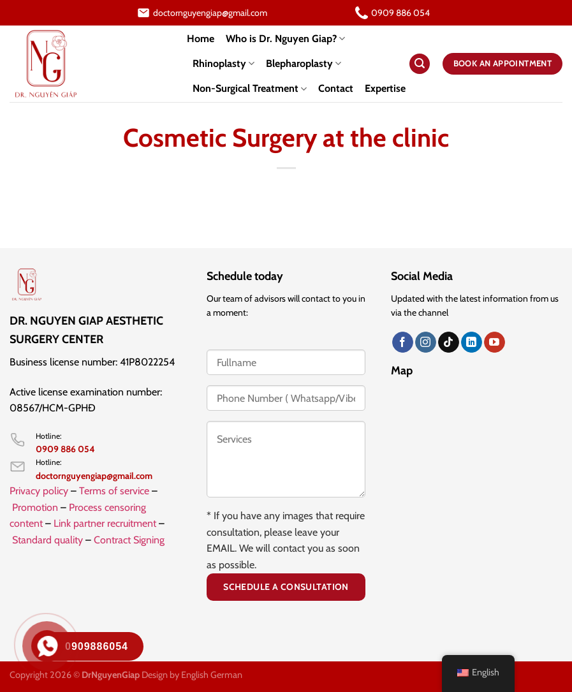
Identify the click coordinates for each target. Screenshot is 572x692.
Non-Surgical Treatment (250, 88)
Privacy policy (39, 491)
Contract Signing (129, 540)
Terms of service (114, 491)
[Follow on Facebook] (402, 342)
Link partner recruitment (105, 523)
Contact (335, 88)
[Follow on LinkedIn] (471, 342)
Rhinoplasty (223, 63)
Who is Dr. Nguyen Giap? (285, 39)
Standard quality (47, 540)
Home (200, 39)
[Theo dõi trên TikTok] (448, 342)
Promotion (35, 507)
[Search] (419, 64)
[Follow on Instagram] (425, 342)
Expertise (385, 88)
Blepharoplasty (303, 63)
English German (211, 675)
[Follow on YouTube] (494, 342)
